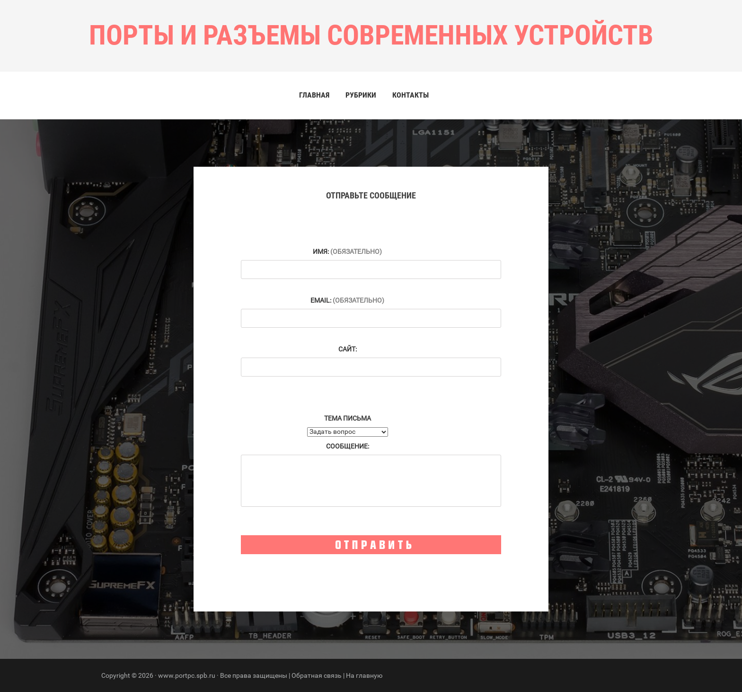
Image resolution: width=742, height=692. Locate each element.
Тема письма (347, 418)
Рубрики (360, 94)
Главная (314, 94)
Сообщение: (347, 446)
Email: (347, 300)
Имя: (347, 251)
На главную (364, 675)
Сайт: (347, 349)
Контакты (410, 94)
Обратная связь (317, 675)
